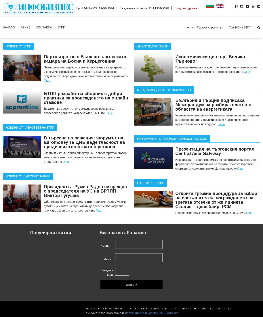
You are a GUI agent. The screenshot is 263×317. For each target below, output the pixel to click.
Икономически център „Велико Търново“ (210, 59)
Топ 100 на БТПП (240, 27)
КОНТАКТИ (44, 27)
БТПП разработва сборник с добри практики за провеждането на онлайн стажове (86, 98)
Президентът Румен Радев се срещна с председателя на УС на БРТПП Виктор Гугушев (85, 191)
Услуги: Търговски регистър (204, 27)
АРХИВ (26, 27)
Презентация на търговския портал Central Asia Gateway (214, 151)
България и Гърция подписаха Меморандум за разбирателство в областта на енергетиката (213, 105)
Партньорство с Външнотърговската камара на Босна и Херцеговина (85, 59)
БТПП (61, 27)
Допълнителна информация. (144, 313)
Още (47, 80)
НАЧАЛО (9, 27)
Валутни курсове (186, 8)
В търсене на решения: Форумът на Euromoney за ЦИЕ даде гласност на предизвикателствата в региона (84, 142)
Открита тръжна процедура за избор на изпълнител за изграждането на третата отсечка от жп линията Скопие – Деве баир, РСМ (216, 200)
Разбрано (171, 313)
